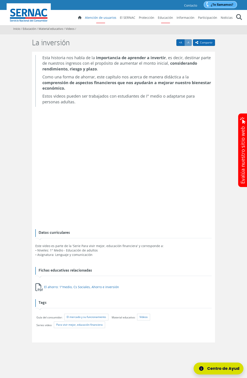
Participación (207, 17)
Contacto (190, 5)
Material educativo (51, 29)
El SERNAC (127, 17)
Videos (70, 29)
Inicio (16, 29)
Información (185, 17)
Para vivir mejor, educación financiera (79, 325)
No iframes (123, 166)
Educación (165, 17)
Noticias (227, 17)
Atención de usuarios (100, 17)
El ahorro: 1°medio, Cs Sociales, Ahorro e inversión (81, 287)
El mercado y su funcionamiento (86, 317)
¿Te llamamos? (222, 4)
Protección (146, 17)
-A (189, 42)
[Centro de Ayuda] (219, 368)
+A (182, 42)
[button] (239, 17)
